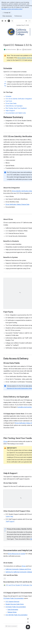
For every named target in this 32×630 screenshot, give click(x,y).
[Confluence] (9, 20)
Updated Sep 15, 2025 (22, 25)
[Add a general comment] (11, 626)
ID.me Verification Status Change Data (17, 204)
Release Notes (12, 612)
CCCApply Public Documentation (13, 598)
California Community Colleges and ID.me (18, 569)
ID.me (5, 441)
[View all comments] (28, 618)
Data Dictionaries (13, 609)
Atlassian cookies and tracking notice (11, 9)
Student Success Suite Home (14, 604)
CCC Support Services (12, 601)
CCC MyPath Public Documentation (16, 615)
